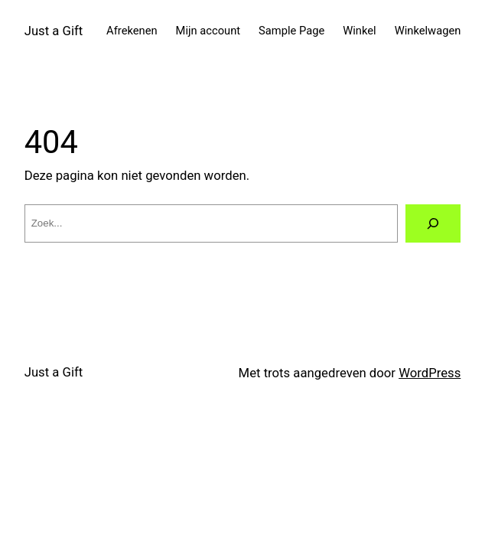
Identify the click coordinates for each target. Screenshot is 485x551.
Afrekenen (132, 30)
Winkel (359, 30)
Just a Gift (53, 30)
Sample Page (291, 30)
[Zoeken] (433, 223)
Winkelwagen (428, 30)
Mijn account (208, 30)
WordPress (430, 372)
